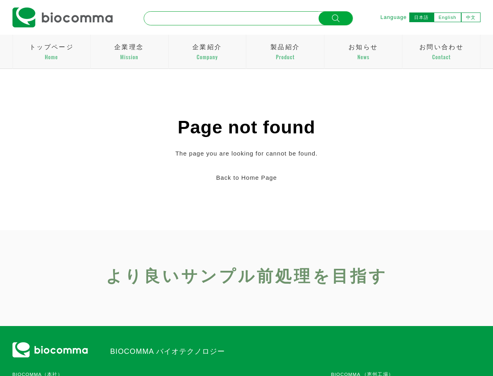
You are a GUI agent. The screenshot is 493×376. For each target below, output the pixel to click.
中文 (471, 17)
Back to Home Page (246, 177)
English (447, 17)
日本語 (421, 17)
